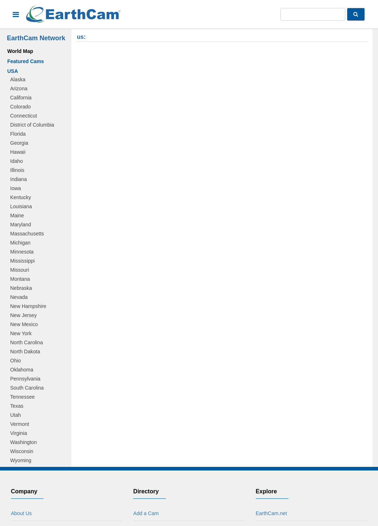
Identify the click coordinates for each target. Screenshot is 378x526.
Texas (17, 406)
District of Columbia (32, 125)
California (21, 97)
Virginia (18, 433)
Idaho (16, 161)
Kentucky (20, 197)
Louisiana (21, 206)
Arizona (18, 88)
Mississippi (22, 261)
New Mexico (24, 324)
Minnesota (22, 252)
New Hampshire (28, 306)
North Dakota (25, 351)
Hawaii (17, 152)
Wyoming (20, 460)
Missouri (19, 270)
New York (21, 333)
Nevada (19, 297)
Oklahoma (21, 370)
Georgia (19, 143)
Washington (23, 442)
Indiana (18, 179)
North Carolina (26, 342)
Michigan (20, 243)
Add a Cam (146, 513)
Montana (20, 279)
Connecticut (23, 116)
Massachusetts (27, 234)
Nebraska (21, 288)
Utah (15, 415)
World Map (20, 51)
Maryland (20, 224)
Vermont (19, 424)
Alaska (17, 79)
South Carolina (27, 388)
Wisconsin (21, 451)
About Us (21, 513)
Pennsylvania (25, 379)
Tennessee (22, 397)
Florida (18, 134)
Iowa (15, 188)
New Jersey (23, 315)
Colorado (20, 107)
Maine (17, 215)
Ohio (15, 360)
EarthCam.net (271, 513)
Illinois (17, 170)
